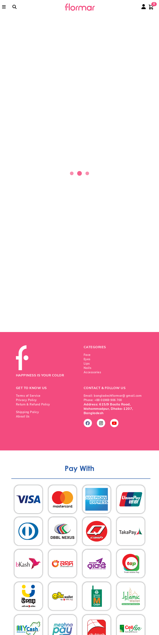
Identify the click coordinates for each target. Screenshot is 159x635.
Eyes (87, 359)
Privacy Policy (26, 400)
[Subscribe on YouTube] (114, 423)
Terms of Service (28, 396)
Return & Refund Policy (33, 404)
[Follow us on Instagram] (101, 423)
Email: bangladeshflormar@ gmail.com (113, 396)
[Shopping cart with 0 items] (151, 7)
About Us (23, 416)
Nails (88, 368)
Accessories (92, 372)
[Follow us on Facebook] (88, 423)
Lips (87, 363)
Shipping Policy (27, 412)
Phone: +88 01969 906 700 (103, 400)
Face (87, 355)
